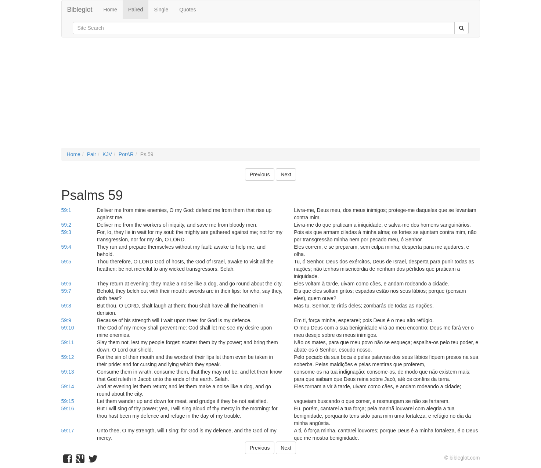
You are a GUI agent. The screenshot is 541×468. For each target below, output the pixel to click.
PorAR (126, 154)
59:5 (66, 261)
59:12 (67, 357)
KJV (107, 154)
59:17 (67, 430)
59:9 (66, 320)
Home (110, 9)
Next (286, 174)
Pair (91, 154)
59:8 (66, 306)
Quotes (187, 9)
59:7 (66, 291)
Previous (260, 174)
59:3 (66, 232)
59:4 (66, 247)
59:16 (67, 408)
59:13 (67, 372)
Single (161, 9)
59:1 (66, 210)
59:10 (67, 328)
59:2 (66, 225)
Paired (135, 9)
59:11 (67, 342)
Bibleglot (80, 9)
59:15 (67, 401)
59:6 (66, 284)
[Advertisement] (271, 96)
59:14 (67, 386)
